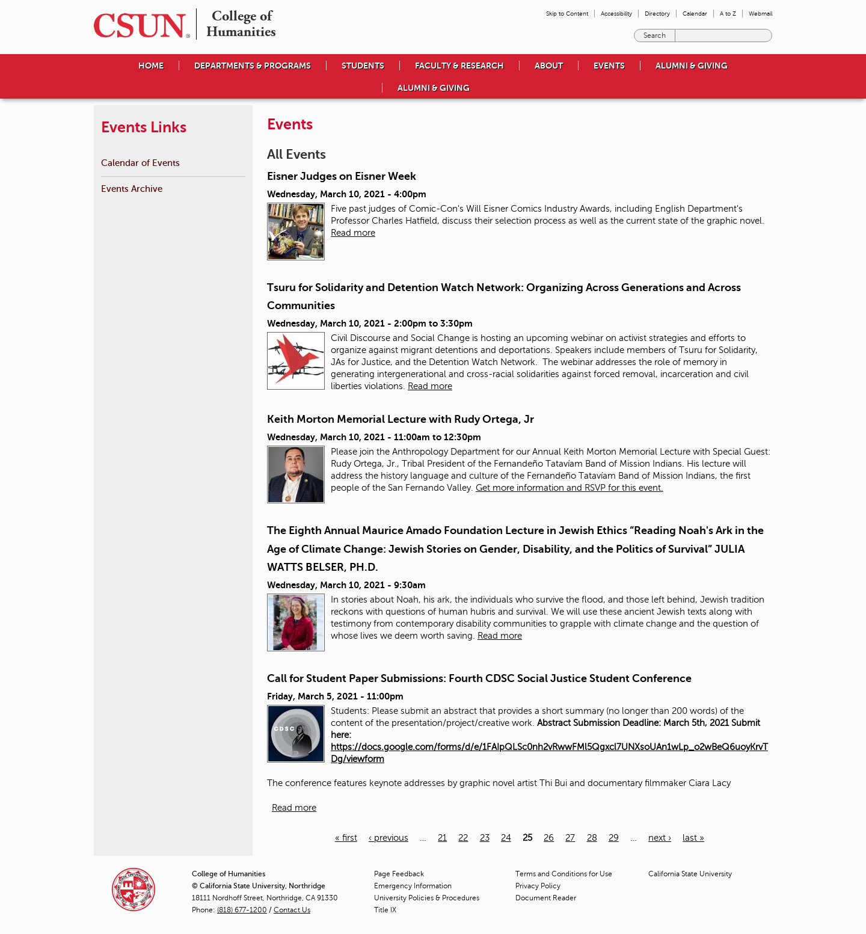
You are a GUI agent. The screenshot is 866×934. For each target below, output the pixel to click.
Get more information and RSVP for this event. (569, 488)
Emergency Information (413, 886)
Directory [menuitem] (657, 13)
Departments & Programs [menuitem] (252, 65)
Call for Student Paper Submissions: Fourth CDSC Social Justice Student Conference (479, 678)
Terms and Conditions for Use (563, 874)
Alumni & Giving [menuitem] (692, 65)
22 (463, 838)
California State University (690, 874)
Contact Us (292, 910)
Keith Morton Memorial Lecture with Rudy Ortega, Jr (400, 419)
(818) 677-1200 (242, 910)
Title (385, 910)
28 (592, 838)
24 (506, 838)
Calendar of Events (140, 163)
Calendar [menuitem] (695, 13)
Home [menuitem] (151, 65)
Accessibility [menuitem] (616, 13)
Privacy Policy (537, 886)
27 (570, 838)
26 (549, 838)
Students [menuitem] (363, 65)
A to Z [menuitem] (728, 13)
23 (485, 838)
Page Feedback (399, 874)
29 (614, 838)
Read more (353, 233)
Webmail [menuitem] (760, 13)
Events (609, 65)
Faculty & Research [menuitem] (459, 65)
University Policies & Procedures (426, 898)
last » (693, 838)
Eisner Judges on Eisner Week (341, 176)
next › (659, 838)
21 (442, 838)
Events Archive (131, 188)
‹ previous (388, 838)
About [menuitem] (549, 65)
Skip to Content (567, 13)
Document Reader (545, 898)
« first (346, 838)
